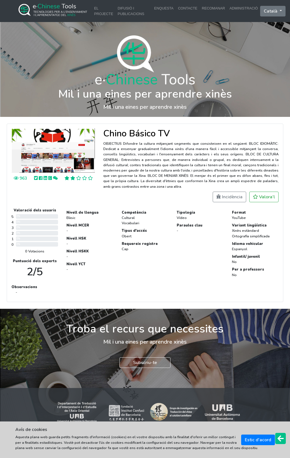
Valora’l (264, 197)
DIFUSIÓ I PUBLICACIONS (131, 11)
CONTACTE (187, 8)
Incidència (229, 197)
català (271, 11)
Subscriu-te (145, 363)
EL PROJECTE (103, 11)
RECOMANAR (213, 8)
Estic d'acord (258, 440)
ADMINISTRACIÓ (243, 8)
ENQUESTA (163, 8)
